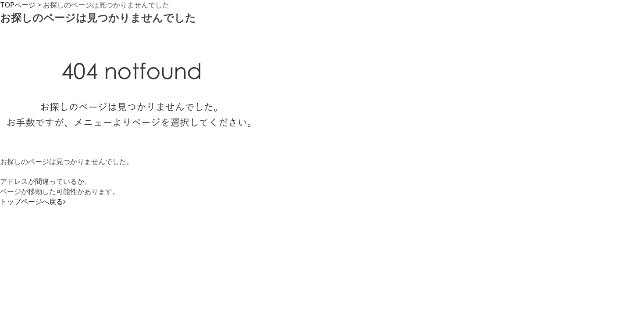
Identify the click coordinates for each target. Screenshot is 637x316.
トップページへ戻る (33, 201)
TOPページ (18, 5)
